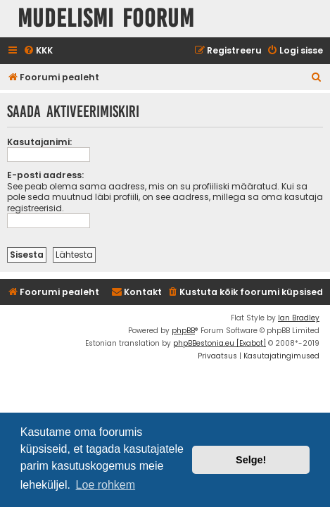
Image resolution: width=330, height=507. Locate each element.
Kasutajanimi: (39, 142)
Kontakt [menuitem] (136, 292)
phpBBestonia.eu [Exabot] (219, 343)
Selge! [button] (251, 459)
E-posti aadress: (45, 175)
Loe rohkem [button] (106, 485)
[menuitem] (38, 51)
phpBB (183, 330)
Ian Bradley (298, 318)
